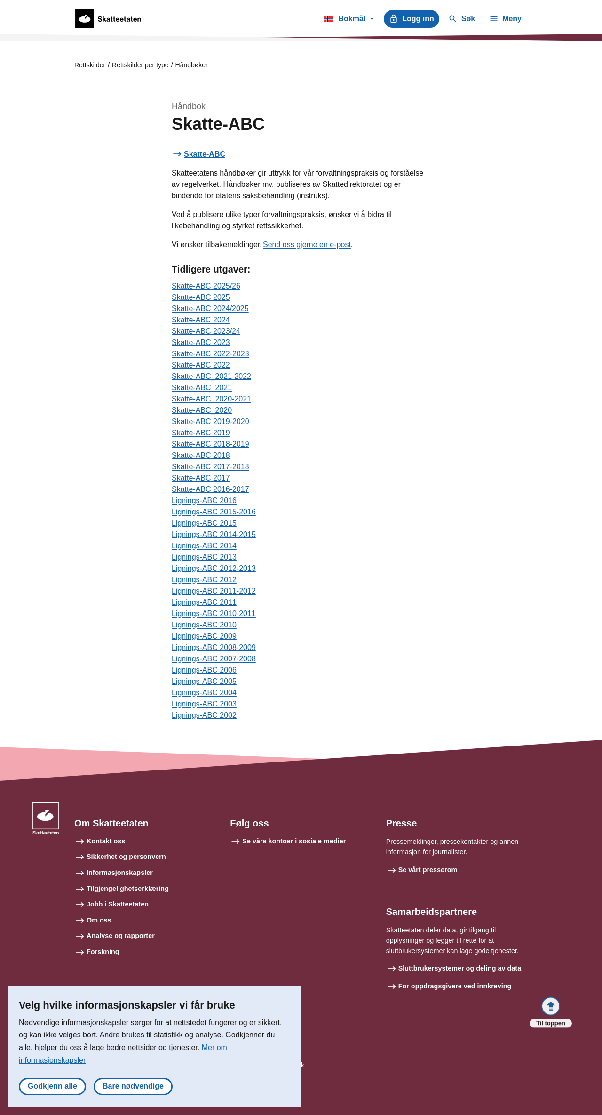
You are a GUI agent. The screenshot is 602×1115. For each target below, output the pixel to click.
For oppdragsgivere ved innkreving (455, 986)
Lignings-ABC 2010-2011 (214, 614)
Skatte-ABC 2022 (201, 365)
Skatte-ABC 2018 (201, 455)
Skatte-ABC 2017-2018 (210, 467)
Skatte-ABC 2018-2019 (210, 444)
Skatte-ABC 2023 (201, 342)
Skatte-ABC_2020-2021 (211, 399)
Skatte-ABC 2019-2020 (210, 421)
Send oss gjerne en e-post (307, 245)
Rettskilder (89, 65)
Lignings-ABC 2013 (204, 557)
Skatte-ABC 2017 (201, 478)
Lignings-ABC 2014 (204, 546)
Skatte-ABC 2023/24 (206, 331)
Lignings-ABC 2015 (204, 523)
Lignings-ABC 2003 (204, 704)
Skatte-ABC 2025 (201, 297)
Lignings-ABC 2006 (204, 670)
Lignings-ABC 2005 (204, 681)
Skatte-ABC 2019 (201, 433)
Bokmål (349, 20)
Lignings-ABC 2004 (204, 693)
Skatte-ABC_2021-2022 (211, 376)
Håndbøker (191, 65)
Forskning (103, 951)
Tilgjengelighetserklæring (128, 888)
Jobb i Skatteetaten (118, 904)
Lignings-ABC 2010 (204, 625)
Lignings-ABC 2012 (204, 580)
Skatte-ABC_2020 (202, 410)
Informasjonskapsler (120, 872)
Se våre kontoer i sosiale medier (294, 841)
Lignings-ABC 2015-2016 (214, 512)
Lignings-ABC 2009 (204, 636)
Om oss (99, 920)
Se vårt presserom (428, 870)
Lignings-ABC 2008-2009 (214, 647)
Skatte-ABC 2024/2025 (210, 309)
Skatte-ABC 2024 (201, 320)
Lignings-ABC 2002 (204, 715)
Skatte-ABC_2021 (202, 388)
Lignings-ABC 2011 (204, 602)
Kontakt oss (106, 841)
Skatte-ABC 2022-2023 (210, 354)
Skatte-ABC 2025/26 (206, 286)
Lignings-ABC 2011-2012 (214, 591)
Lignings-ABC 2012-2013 (214, 568)
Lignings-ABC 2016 (204, 501)
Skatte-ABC (204, 154)
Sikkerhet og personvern (126, 856)
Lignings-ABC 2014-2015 (214, 534)
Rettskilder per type (140, 65)
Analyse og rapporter (121, 935)
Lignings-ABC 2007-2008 (214, 659)
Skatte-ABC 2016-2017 (210, 489)
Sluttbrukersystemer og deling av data (460, 968)
